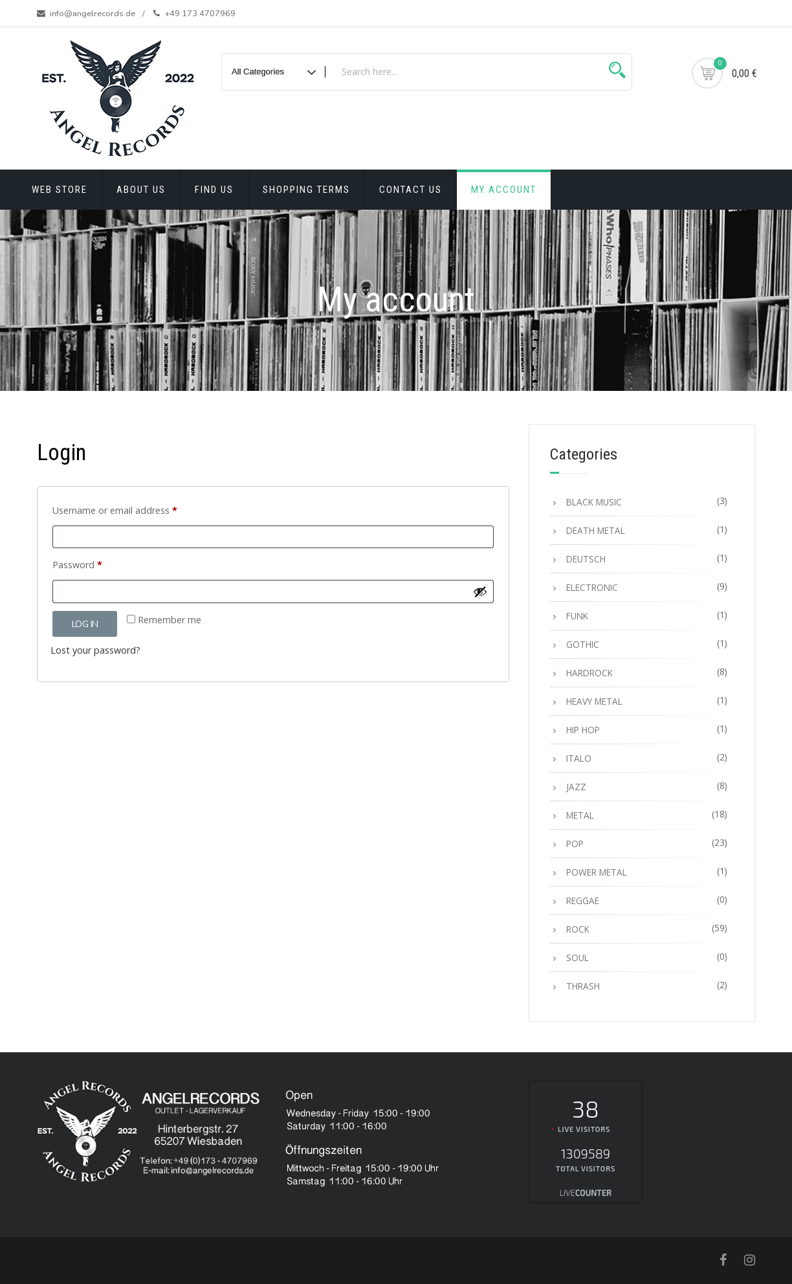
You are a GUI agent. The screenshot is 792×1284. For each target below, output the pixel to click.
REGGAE (582, 900)
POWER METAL (596, 872)
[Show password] (480, 591)
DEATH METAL (595, 530)
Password (96, 563)
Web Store (59, 189)
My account (503, 189)
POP (575, 843)
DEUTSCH (586, 559)
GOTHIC (582, 644)
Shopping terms (306, 189)
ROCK (577, 929)
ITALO (578, 758)
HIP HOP (583, 730)
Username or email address (133, 509)
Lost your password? (95, 650)
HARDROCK (589, 673)
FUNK (577, 616)
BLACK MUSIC (594, 502)
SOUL (577, 957)
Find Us (214, 189)
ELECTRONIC (592, 587)
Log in (85, 623)
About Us (141, 189)
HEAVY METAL (594, 701)
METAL (580, 815)
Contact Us (410, 189)
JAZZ (576, 786)
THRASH (583, 986)
